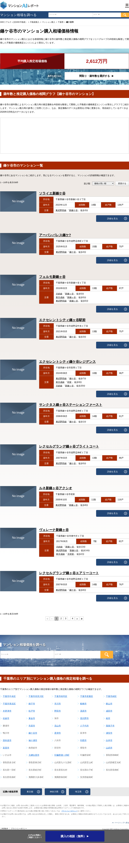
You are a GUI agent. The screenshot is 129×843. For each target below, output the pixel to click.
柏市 (108, 718)
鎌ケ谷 (72, 252)
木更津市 (7, 711)
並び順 (87, 183)
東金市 (32, 718)
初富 (69, 382)
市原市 (32, 726)
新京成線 (60, 297)
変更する (122, 183)
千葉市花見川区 (36, 696)
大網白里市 (34, 755)
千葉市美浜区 (9, 704)
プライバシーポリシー (69, 811)
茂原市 (83, 711)
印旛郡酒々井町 (61, 755)
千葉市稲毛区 (60, 696)
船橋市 (83, 704)
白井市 (109, 740)
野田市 (57, 711)
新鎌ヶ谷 (69, 294)
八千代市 (84, 726)
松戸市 (32, 711)
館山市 (109, 704)
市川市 (57, 704)
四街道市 (7, 740)
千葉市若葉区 (86, 696)
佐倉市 (6, 718)
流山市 (57, 726)
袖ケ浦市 (33, 740)
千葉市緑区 (111, 696)
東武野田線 (61, 210)
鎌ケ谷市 (33, 733)
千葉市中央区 (9, 696)
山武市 (109, 748)
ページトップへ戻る (122, 823)
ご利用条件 (4, 829)
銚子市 (32, 704)
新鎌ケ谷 (73, 210)
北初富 (71, 554)
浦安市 (109, 733)
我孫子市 (110, 726)
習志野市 (84, 718)
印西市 (83, 740)
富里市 (6, 748)
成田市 (109, 711)
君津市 (57, 733)
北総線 (59, 294)
